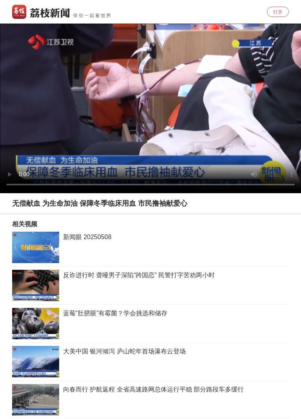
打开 (278, 12)
